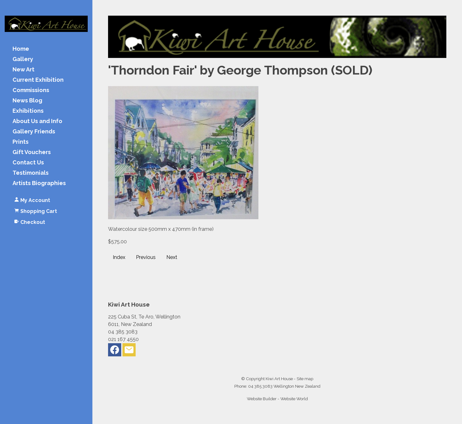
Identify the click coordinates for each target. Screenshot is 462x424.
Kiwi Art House (279, 378)
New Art (23, 70)
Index (119, 257)
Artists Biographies (39, 183)
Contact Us (28, 163)
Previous (146, 257)
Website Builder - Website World (277, 398)
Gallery (23, 59)
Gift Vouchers (32, 152)
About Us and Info (37, 121)
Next (171, 257)
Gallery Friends (34, 132)
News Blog (27, 101)
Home (21, 49)
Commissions (31, 90)
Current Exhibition (38, 80)
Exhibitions (28, 111)
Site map (305, 378)
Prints (21, 142)
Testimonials (31, 173)
